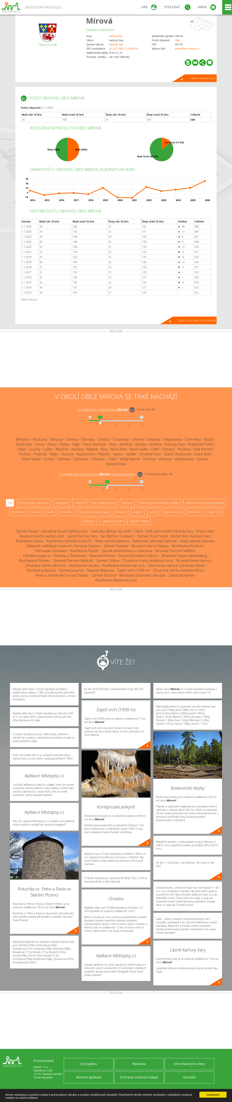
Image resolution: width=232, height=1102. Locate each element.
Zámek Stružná (103, 575)
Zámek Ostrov (107, 560)
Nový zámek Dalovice (112, 540)
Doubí (209, 439)
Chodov (104, 439)
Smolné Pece (150, 454)
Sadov (118, 454)
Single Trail (214, 512)
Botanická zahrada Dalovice (154, 540)
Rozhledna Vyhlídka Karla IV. (69, 540)
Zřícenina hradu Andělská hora (147, 560)
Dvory (39, 444)
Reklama (139, 1064)
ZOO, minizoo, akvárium (34, 503)
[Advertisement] (116, 360)
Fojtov (64, 444)
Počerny (184, 449)
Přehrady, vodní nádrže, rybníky (159, 503)
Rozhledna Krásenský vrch (123, 565)
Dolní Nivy (193, 439)
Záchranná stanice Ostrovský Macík (176, 565)
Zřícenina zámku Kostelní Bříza (178, 570)
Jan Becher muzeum (117, 536)
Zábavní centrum (112, 521)
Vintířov (149, 458)
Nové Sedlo (139, 449)
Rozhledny (18, 512)
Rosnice (67, 454)
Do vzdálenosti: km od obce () (97, 474)
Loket (21, 449)
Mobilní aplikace (89, 1077)
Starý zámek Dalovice (197, 540)
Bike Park (195, 512)
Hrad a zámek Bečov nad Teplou (62, 575)
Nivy (104, 449)
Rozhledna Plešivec (34, 560)
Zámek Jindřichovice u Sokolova (126, 550)
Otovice (168, 449)
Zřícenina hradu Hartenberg (184, 555)
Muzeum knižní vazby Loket (42, 536)
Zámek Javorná (71, 570)
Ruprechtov (86, 454)
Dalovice (153, 439)
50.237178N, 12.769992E (123, 48)
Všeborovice (184, 458)
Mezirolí (62, 449)
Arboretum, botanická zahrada (204, 503)
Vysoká (202, 458)
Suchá (49, 458)
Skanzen (127, 503)
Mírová (99, 20)
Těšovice (98, 458)
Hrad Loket (205, 531)
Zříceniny (66, 512)
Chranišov (121, 439)
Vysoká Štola (116, 463)
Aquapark (61, 503)
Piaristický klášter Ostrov (138, 555)
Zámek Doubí (27, 531)
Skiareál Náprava (100, 570)
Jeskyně (137, 512)
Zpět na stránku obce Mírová (197, 320)
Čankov (72, 439)
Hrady (35, 512)
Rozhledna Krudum (188, 545)
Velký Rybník (130, 458)
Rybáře (104, 454)
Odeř (155, 449)
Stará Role (202, 454)
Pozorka (40, 454)
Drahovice (24, 444)
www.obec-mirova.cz (187, 48)
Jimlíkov (156, 444)
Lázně (153, 512)
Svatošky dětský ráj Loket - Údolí (117, 531)
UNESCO (80, 503)
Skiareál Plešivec (102, 555)
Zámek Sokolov (116, 545)
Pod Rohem (203, 449)
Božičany (40, 439)
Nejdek (92, 449)
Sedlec (131, 454)
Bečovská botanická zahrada (142, 575)
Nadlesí (77, 449)
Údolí (112, 458)
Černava (87, 439)
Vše (10, 503)
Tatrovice (80, 458)
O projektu (88, 1064)
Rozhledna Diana (29, 540)
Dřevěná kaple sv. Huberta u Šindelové (54, 555)
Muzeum (89, 521)
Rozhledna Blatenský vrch (116, 580)
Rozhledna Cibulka (84, 565)
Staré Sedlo (31, 458)
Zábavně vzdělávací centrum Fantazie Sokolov (63, 545)
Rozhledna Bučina (41, 570)
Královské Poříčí (201, 444)
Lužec (48, 449)
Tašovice (63, 458)
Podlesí (25, 454)
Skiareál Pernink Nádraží (73, 560)
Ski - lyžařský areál (103, 503)
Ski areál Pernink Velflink (175, 550)
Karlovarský (116, 36)
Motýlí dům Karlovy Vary (190, 536)
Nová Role (119, 449)
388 (177, 40)
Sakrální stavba (139, 521)
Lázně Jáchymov (181, 575)
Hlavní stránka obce (203, 78)
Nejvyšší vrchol (172, 512)
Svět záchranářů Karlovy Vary (169, 531)
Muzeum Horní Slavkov (150, 545)
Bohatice (23, 439)
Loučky (34, 449)
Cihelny (138, 439)
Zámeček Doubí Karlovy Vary (64, 531)
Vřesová (164, 458)
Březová (56, 439)
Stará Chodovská (177, 454)
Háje (76, 444)
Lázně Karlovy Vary (82, 536)
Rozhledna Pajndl (84, 550)
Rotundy (121, 512)
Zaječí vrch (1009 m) (133, 570)
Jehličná (126, 444)
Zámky (50, 512)
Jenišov (141, 444)
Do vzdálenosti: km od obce (102, 410)
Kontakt (189, 1077)
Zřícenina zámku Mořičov (45, 565)
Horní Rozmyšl (94, 444)
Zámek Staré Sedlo (152, 536)
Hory (113, 444)
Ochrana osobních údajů (139, 1077)
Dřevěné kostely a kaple (94, 512)
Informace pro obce (189, 1064)
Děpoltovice (172, 439)
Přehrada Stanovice (51, 550)
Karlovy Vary (116, 44)
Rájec (54, 454)
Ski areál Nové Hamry (193, 560)
